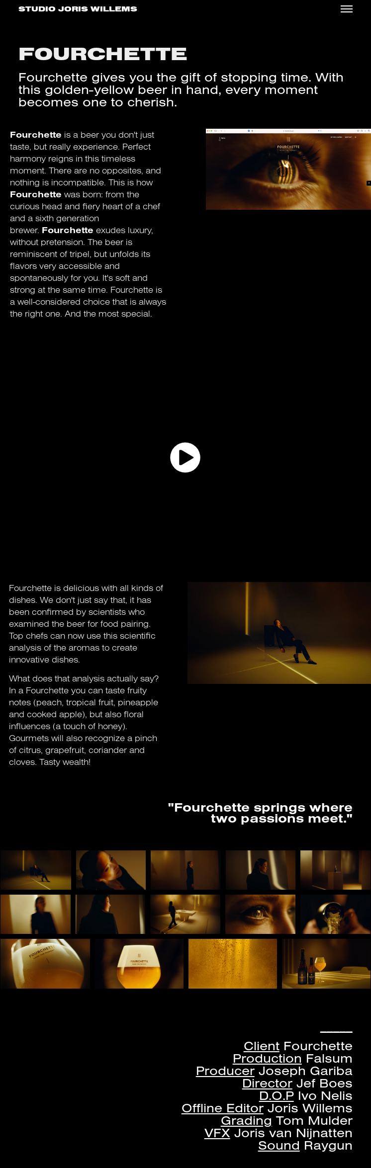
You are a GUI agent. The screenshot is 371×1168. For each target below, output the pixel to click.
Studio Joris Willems (77, 9)
